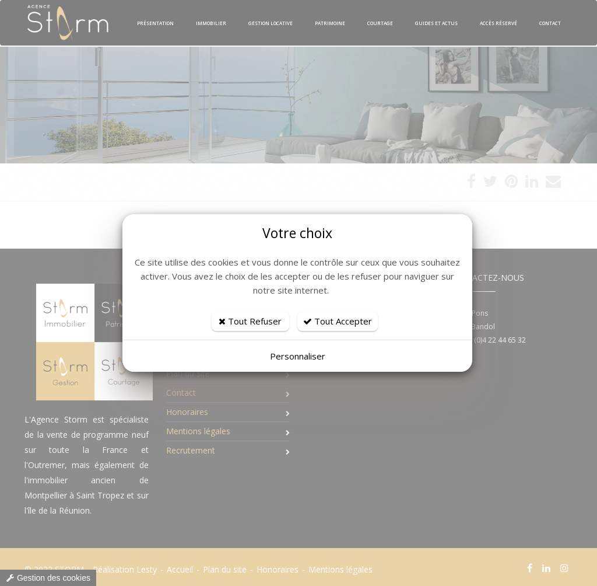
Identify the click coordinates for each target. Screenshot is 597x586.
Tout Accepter (337, 321)
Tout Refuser (250, 321)
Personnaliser (297, 356)
